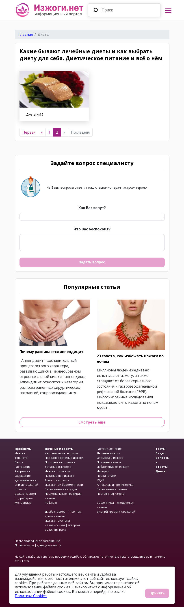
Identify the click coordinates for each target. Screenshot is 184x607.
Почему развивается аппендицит (51, 351)
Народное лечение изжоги (64, 458)
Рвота (19, 462)
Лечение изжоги (108, 453)
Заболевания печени (112, 489)
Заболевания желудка (61, 489)
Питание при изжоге (59, 476)
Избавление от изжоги (113, 467)
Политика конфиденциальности (38, 545)
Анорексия (22, 471)
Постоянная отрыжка (60, 462)
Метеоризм (23, 503)
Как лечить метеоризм (61, 453)
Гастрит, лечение (109, 449)
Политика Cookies (31, 595)
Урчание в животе (58, 467)
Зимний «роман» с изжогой (116, 512)
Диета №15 (34, 114)
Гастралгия (22, 467)
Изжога (20, 453)
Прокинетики (106, 476)
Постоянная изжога (111, 494)
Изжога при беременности (64, 485)
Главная (25, 34)
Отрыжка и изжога (110, 458)
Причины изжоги (109, 462)
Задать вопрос (92, 262)
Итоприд (103, 471)
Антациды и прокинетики (115, 485)
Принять (157, 593)
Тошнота (21, 458)
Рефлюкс (51, 503)
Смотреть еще (92, 422)
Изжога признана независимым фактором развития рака (62, 525)
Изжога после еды (58, 471)
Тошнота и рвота (57, 480)
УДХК (100, 480)
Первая (28, 132)
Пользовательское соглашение (37, 541)
